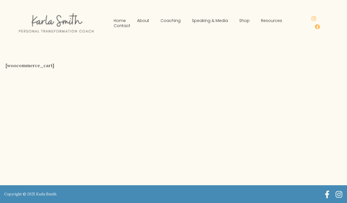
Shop (244, 20)
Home (120, 20)
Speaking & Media (210, 20)
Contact (122, 25)
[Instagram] (314, 19)
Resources (271, 20)
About (143, 20)
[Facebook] (317, 27)
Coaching (171, 20)
